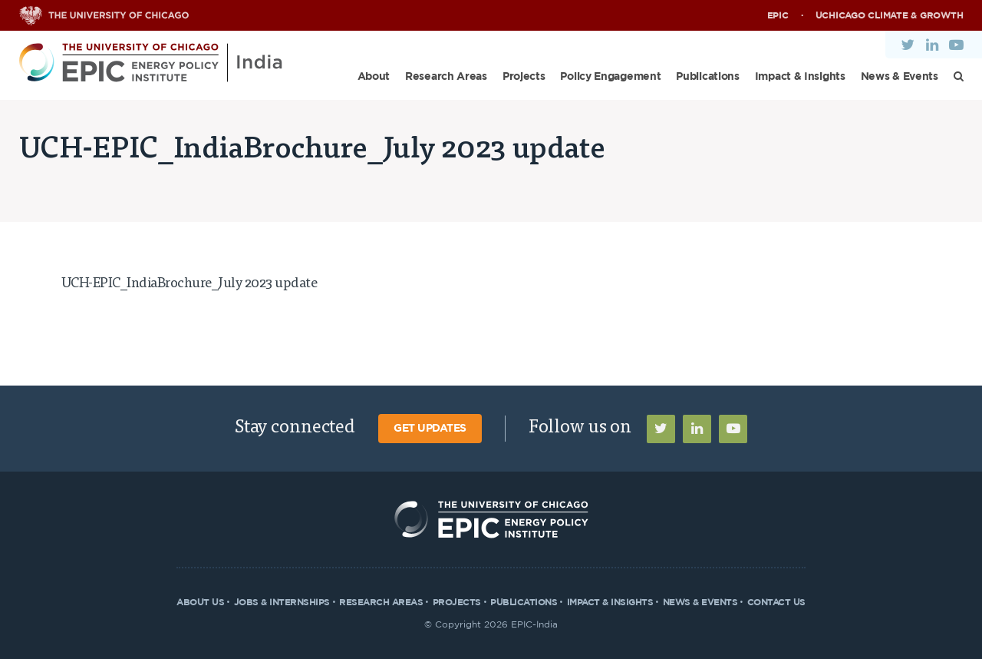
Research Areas (446, 76)
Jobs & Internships (282, 602)
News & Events (899, 76)
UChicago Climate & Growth (890, 15)
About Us (200, 602)
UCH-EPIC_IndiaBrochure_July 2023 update (189, 284)
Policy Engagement (610, 76)
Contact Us (776, 602)
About (374, 76)
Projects (524, 76)
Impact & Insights (800, 76)
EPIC (778, 15)
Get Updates (430, 428)
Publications (707, 76)
